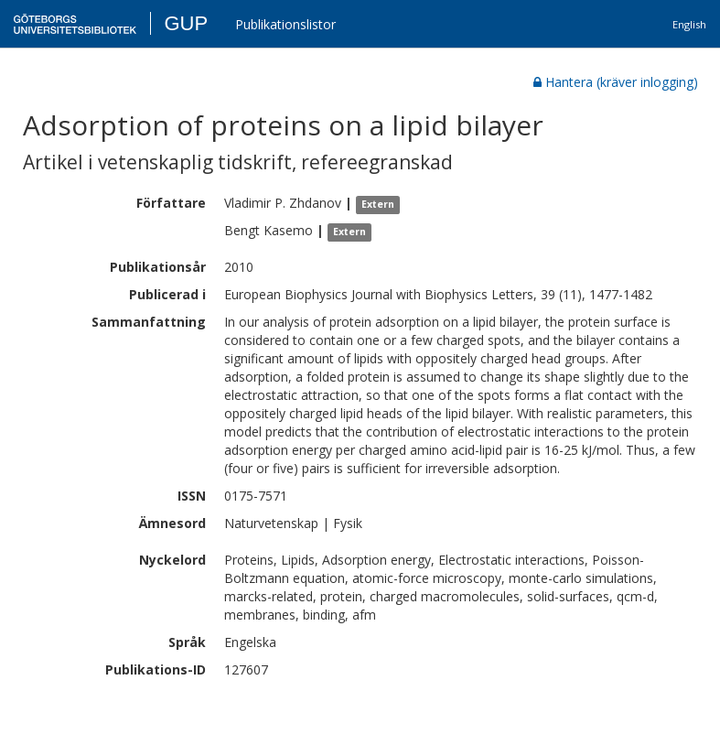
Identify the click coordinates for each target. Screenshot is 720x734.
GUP (186, 23)
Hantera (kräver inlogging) (615, 82)
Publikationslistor (285, 24)
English (689, 24)
